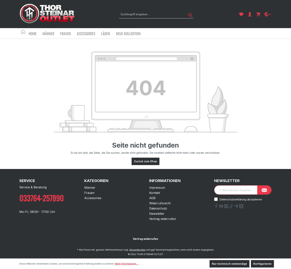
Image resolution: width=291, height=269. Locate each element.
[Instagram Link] (226, 207)
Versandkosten (137, 249)
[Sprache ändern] (268, 14)
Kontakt (154, 193)
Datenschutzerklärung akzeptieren (241, 199)
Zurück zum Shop (145, 161)
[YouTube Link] (221, 207)
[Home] (35, 34)
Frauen (89, 193)
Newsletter (156, 213)
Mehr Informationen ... (126, 263)
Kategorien (96, 180)
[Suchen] (189, 14)
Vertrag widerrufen (162, 219)
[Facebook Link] (216, 207)
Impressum (157, 187)
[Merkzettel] (241, 14)
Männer (89, 187)
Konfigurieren (262, 263)
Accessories (92, 198)
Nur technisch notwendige (229, 263)
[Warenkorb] (258, 14)
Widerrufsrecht (160, 203)
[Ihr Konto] (250, 14)
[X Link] (241, 207)
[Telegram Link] (236, 207)
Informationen (165, 180)
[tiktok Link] (231, 207)
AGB (152, 198)
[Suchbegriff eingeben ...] (152, 14)
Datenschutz (158, 208)
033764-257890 (41, 198)
